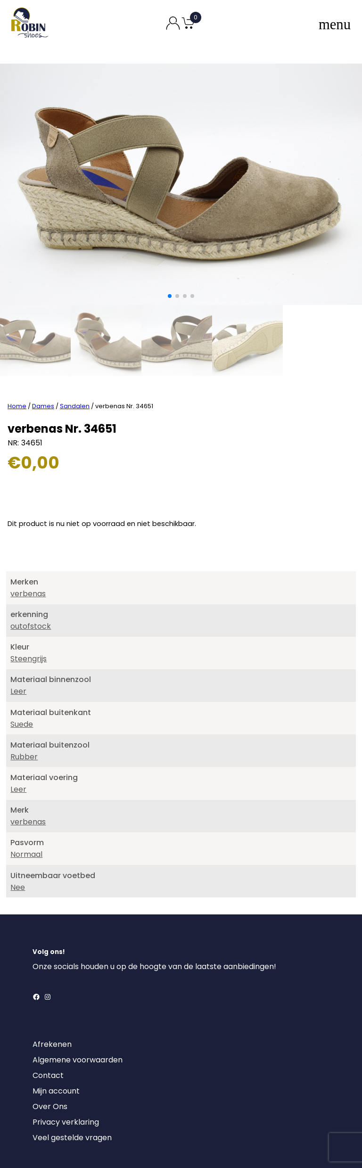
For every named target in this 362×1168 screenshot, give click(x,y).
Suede (21, 662)
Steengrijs (28, 596)
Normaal (26, 792)
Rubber (24, 694)
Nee (17, 825)
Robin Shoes (153, 1148)
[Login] (41, 1104)
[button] (170, 296)
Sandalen (75, 343)
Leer (18, 629)
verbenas (28, 531)
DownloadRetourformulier (57, 1125)
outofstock (30, 564)
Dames (43, 343)
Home (17, 343)
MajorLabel (235, 1147)
